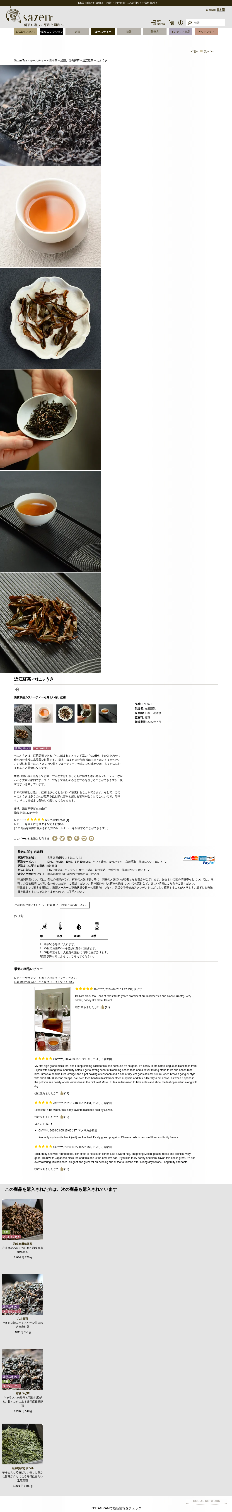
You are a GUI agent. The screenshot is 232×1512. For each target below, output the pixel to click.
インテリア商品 (180, 31)
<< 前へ (194, 51)
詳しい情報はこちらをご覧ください (172, 883)
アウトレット (206, 31)
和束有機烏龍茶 (22, 1243)
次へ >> (208, 51)
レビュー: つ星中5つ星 (41, 820)
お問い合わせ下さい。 (74, 905)
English (210, 9)
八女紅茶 (22, 1318)
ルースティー (103, 31)
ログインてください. (51, 824)
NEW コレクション (51, 31)
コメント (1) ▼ (43, 1123)
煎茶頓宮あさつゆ (23, 1468)
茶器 (129, 31)
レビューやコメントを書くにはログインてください (45, 978)
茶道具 (155, 31)
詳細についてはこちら (152, 861)
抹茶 (77, 31)
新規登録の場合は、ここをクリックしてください (44, 982)
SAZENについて (26, 31)
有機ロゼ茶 (22, 1393)
